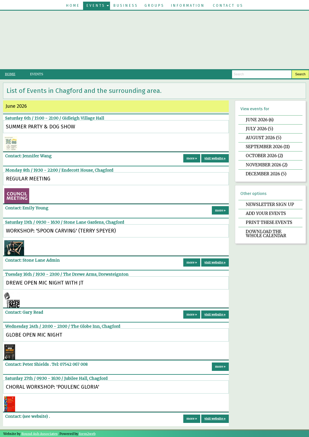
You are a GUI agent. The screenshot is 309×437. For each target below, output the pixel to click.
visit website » (215, 158)
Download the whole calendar (266, 234)
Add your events (266, 213)
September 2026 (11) (268, 146)
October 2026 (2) (264, 155)
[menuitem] (73, 6)
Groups (154, 5)
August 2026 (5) (263, 137)
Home (73, 5)
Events (95, 5)
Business (125, 5)
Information (188, 5)
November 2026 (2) (267, 165)
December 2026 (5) (266, 174)
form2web (87, 434)
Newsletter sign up (270, 204)
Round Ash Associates (39, 434)
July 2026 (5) (259, 128)
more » (191, 158)
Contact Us (228, 5)
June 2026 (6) (260, 119)
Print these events (269, 222)
